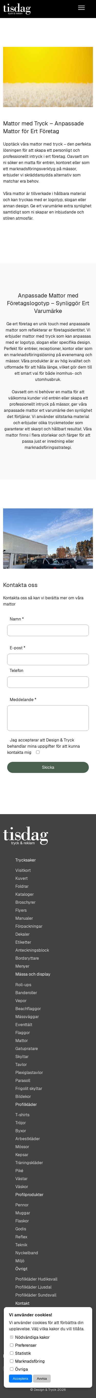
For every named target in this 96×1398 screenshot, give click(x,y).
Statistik (20, 1353)
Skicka (48, 767)
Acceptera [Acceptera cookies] (20, 1378)
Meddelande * (23, 699)
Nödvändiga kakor (30, 1337)
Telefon (16, 670)
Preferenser (23, 1345)
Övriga (19, 1369)
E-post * (17, 648)
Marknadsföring (27, 1361)
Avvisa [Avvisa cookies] (42, 1378)
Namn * (17, 619)
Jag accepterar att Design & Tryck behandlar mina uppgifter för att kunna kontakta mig (43, 746)
